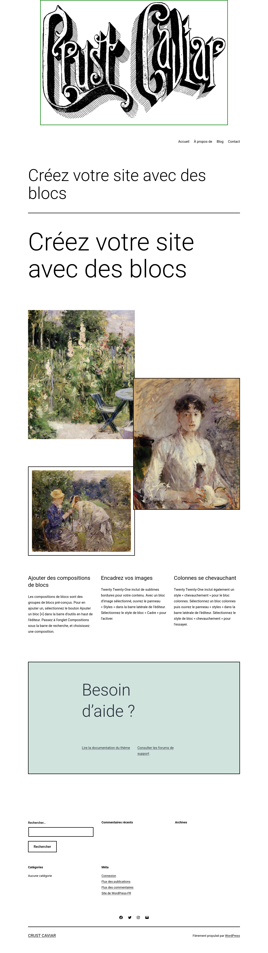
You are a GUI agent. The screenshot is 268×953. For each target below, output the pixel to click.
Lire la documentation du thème (106, 748)
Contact (234, 141)
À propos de (203, 141)
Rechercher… (37, 822)
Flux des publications (116, 881)
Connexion (109, 876)
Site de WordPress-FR (116, 893)
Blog (220, 141)
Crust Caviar (42, 935)
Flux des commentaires (117, 887)
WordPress (232, 935)
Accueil (183, 141)
